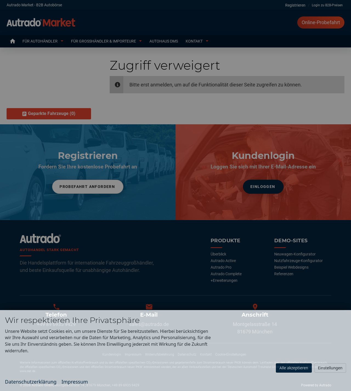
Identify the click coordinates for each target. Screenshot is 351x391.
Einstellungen (330, 367)
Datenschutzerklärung (30, 381)
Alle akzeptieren (293, 367)
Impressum (74, 381)
